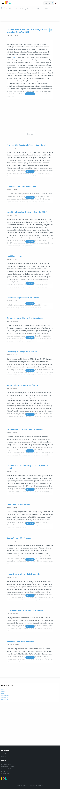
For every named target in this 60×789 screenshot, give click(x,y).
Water (2, 689)
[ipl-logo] (8, 3)
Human (3, 691)
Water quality (4, 697)
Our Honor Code (6, 769)
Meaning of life (4, 699)
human (15, 57)
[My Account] (57, 3)
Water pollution (5, 695)
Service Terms (5, 773)
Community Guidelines (8, 767)
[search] (52, 3)
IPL (2, 7)
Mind (2, 693)
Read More (30, 172)
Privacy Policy (5, 771)
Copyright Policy (6, 764)
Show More (30, 94)
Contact (3, 756)
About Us (4, 754)
